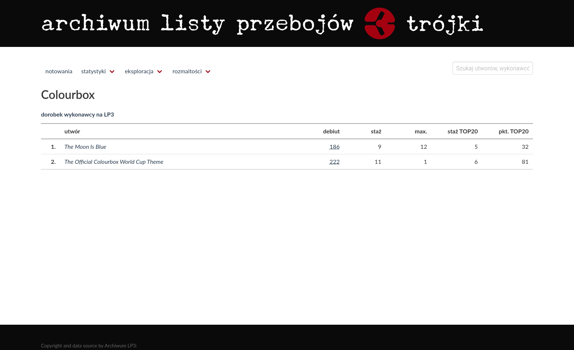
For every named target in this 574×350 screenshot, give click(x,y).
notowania (58, 70)
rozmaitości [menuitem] (187, 70)
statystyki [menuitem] (93, 70)
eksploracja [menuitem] (139, 70)
